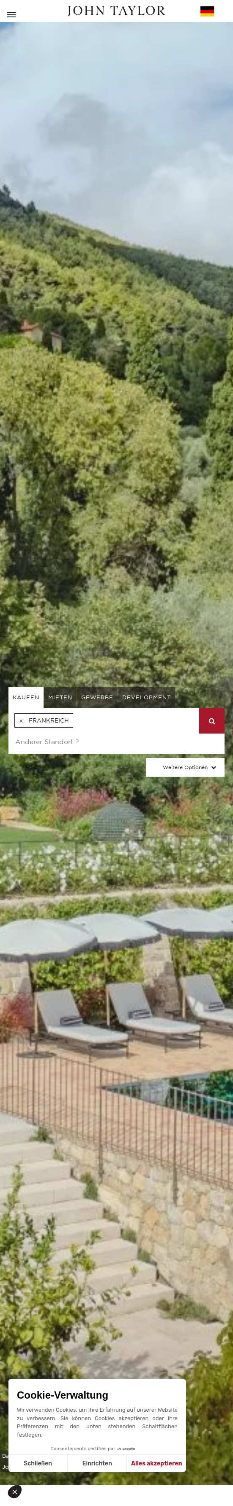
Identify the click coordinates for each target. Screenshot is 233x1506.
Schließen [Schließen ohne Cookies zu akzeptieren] (38, 1463)
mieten (60, 697)
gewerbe (97, 697)
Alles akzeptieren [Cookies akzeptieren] (156, 1463)
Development (146, 697)
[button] (18, 1491)
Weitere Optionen (185, 767)
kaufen (26, 697)
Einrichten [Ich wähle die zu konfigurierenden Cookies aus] (97, 1463)
